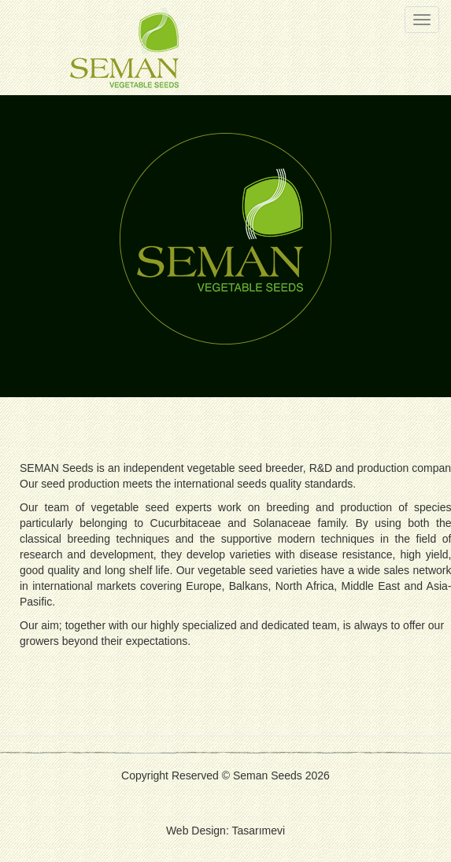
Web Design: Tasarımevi (225, 830)
